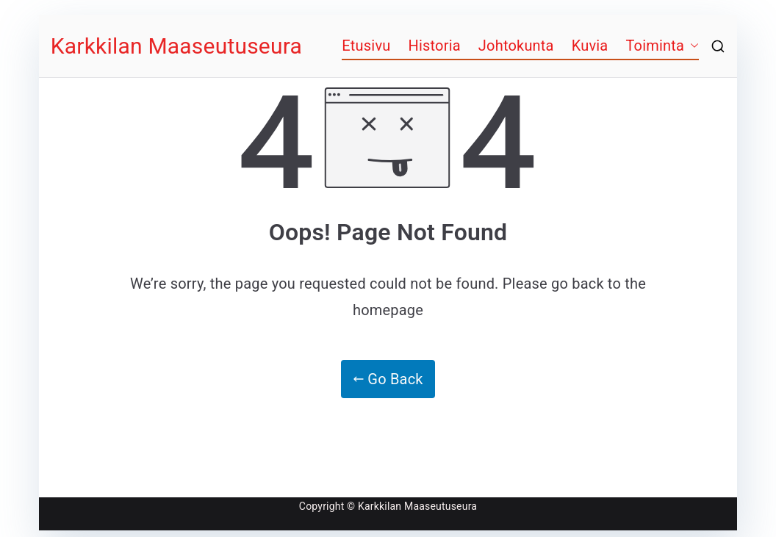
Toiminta (654, 45)
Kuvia (590, 45)
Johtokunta (516, 45)
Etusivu (366, 45)
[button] (691, 45)
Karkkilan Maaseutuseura (176, 46)
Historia (435, 45)
